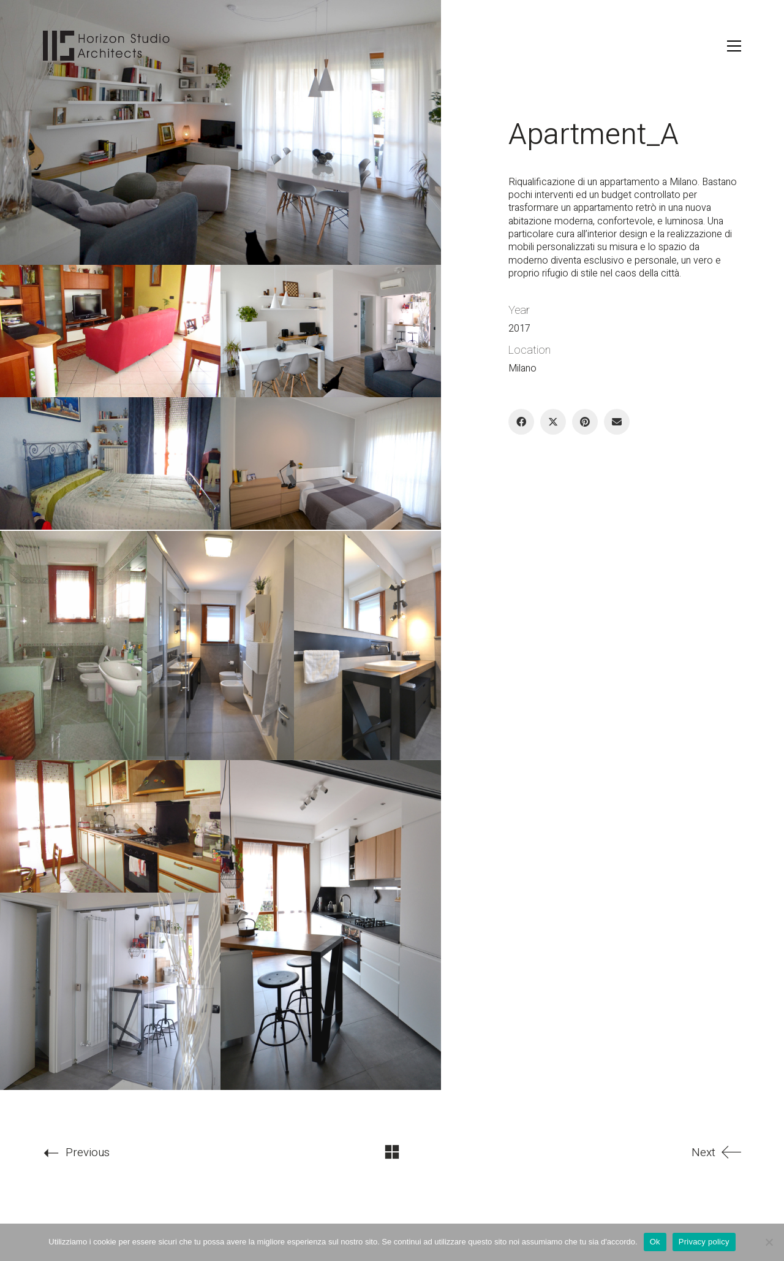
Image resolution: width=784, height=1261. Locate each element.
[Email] (617, 422)
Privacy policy (704, 1241)
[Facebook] (521, 422)
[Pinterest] (585, 422)
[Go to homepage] (107, 46)
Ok (655, 1241)
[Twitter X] (553, 422)
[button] (734, 46)
